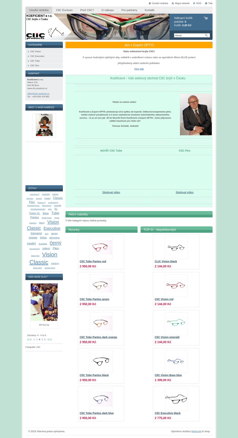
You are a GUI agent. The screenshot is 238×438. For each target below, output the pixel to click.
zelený (46, 248)
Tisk (210, 3)
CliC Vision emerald (167, 337)
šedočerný (41, 203)
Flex (56, 248)
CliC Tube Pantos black (94, 375)
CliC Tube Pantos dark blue (97, 413)
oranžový (55, 264)
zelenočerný (34, 194)
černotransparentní (38, 209)
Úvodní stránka (160, 3)
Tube (55, 213)
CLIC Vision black (166, 261)
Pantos (34, 217)
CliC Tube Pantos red (93, 261)
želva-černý (37, 268)
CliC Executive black (168, 413)
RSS (198, 3)
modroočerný (53, 203)
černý (55, 242)
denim (54, 233)
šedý (46, 234)
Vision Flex (35, 256)
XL (56, 208)
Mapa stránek (182, 3)
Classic (39, 262)
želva (43, 237)
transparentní (35, 249)
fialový (42, 223)
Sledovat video (111, 192)
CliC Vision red (164, 299)
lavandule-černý (33, 206)
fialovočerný (46, 206)
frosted (47, 198)
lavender (30, 198)
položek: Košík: (183, 21)
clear (50, 209)
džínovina (54, 237)
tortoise (33, 237)
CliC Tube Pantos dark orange (98, 337)
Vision (49, 254)
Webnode (196, 431)
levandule (43, 244)
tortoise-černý (50, 268)
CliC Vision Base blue (168, 375)
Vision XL (34, 213)
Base (46, 213)
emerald (57, 205)
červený (36, 233)
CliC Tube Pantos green (94, 299)
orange (55, 194)
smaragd (46, 194)
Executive (52, 228)
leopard (39, 198)
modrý (31, 243)
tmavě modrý (47, 218)
